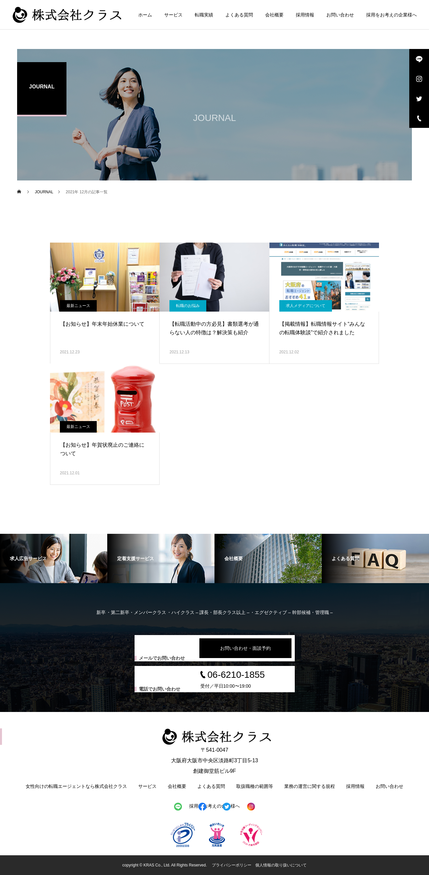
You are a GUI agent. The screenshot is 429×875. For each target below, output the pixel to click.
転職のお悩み (188, 305)
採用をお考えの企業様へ (391, 14)
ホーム (145, 14)
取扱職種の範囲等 (254, 786)
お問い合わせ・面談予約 (245, 648)
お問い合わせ (340, 14)
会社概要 (274, 14)
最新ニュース (78, 305)
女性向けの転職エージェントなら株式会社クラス (76, 786)
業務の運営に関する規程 (309, 786)
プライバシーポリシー (231, 865)
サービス (173, 14)
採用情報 (305, 14)
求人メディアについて (305, 305)
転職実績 (204, 14)
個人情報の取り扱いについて (281, 865)
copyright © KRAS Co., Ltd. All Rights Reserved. (165, 865)
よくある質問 (239, 14)
